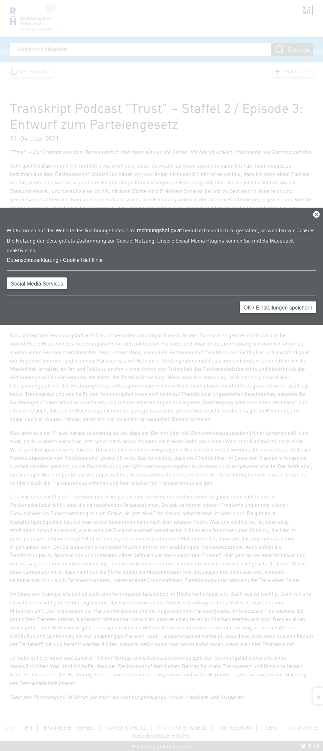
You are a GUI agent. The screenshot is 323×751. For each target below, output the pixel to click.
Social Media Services (37, 283)
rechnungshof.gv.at (159, 230)
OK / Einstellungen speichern (278, 307)
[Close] (316, 214)
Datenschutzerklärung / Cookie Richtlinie (55, 260)
